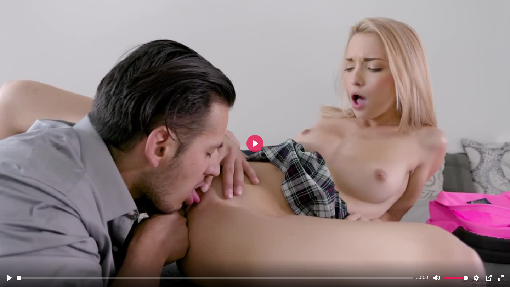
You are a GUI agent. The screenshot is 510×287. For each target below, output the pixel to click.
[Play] (9, 277)
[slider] (215, 278)
